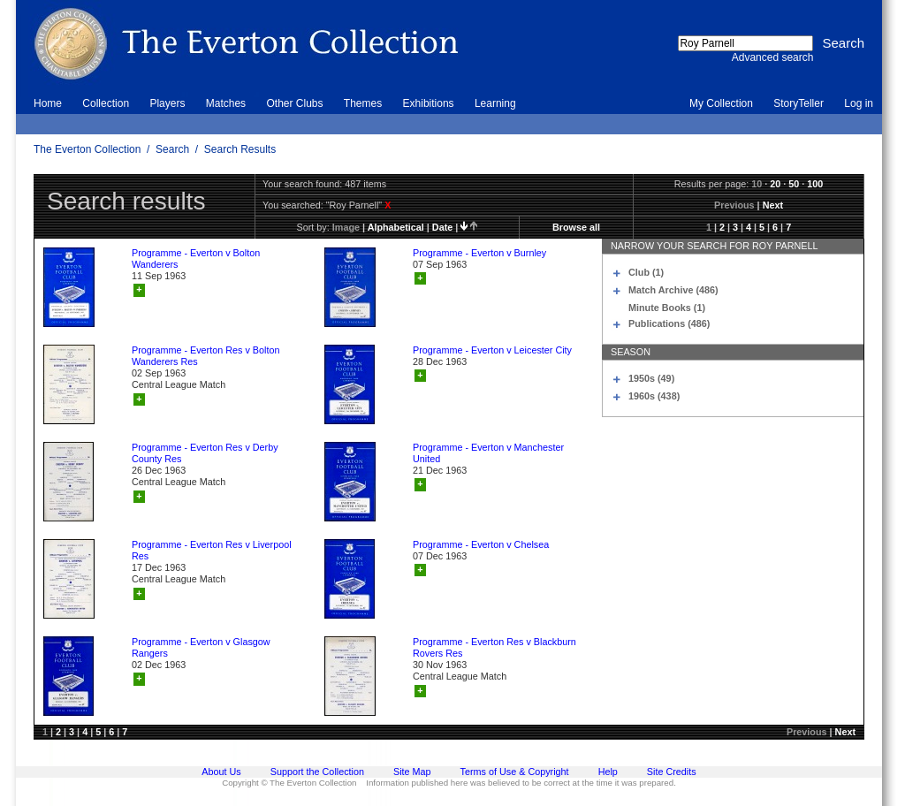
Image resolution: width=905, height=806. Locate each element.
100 (815, 184)
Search (172, 149)
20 (775, 184)
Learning (495, 103)
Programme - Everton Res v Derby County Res (205, 453)
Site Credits (671, 771)
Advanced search (773, 57)
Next (773, 205)
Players (167, 103)
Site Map (412, 771)
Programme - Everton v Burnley (479, 252)
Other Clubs (294, 103)
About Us (221, 771)
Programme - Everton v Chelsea (481, 544)
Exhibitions (428, 103)
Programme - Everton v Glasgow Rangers (201, 647)
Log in (858, 103)
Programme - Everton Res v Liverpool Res (212, 550)
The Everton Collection (87, 149)
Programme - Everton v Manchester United (488, 453)
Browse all (576, 227)
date (442, 227)
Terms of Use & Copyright (514, 771)
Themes (363, 103)
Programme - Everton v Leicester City (492, 350)
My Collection (721, 103)
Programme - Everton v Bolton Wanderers (196, 258)
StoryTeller (798, 103)
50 (793, 184)
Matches (226, 103)
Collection (105, 103)
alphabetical (396, 227)
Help (608, 771)
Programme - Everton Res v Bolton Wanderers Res (205, 356)
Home (48, 103)
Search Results (240, 149)
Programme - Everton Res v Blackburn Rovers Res (494, 647)
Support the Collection (317, 771)
